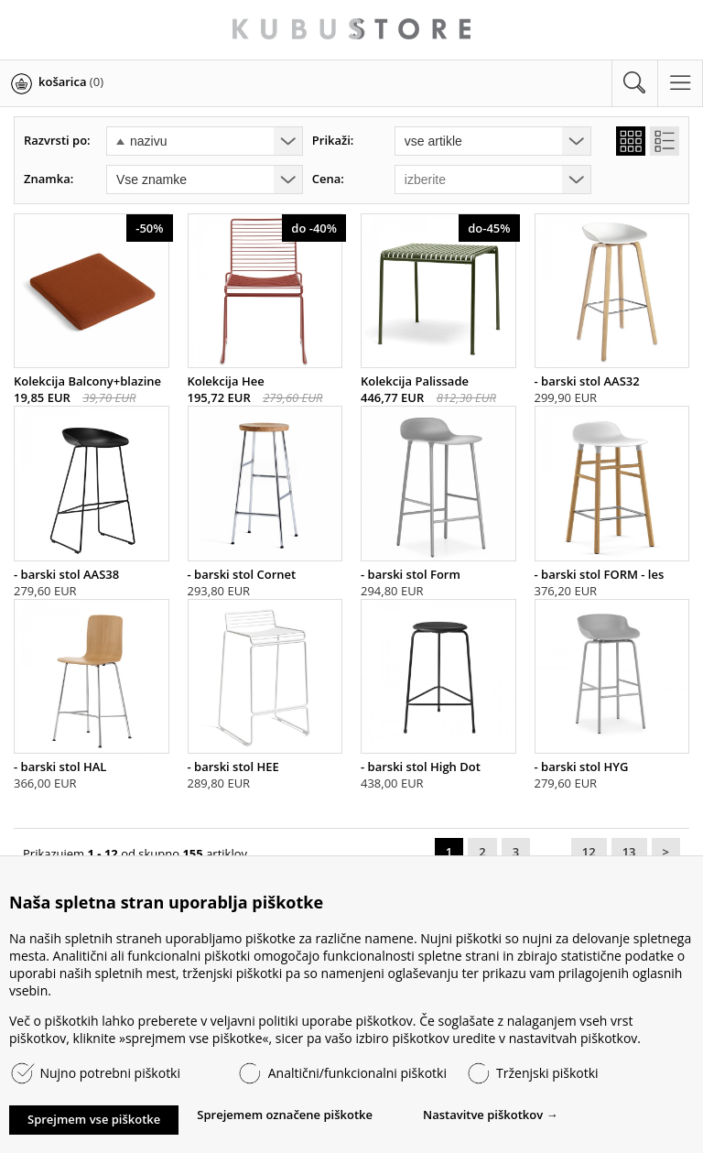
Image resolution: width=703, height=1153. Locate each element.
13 (629, 851)
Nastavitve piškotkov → (490, 1114)
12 (589, 851)
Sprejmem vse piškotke (93, 1119)
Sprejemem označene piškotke (285, 1114)
